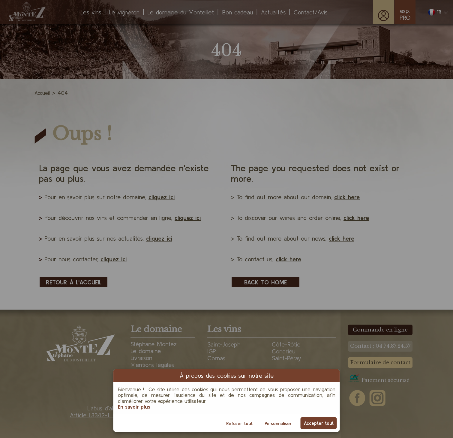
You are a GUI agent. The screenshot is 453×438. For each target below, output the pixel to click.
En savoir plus (134, 407)
